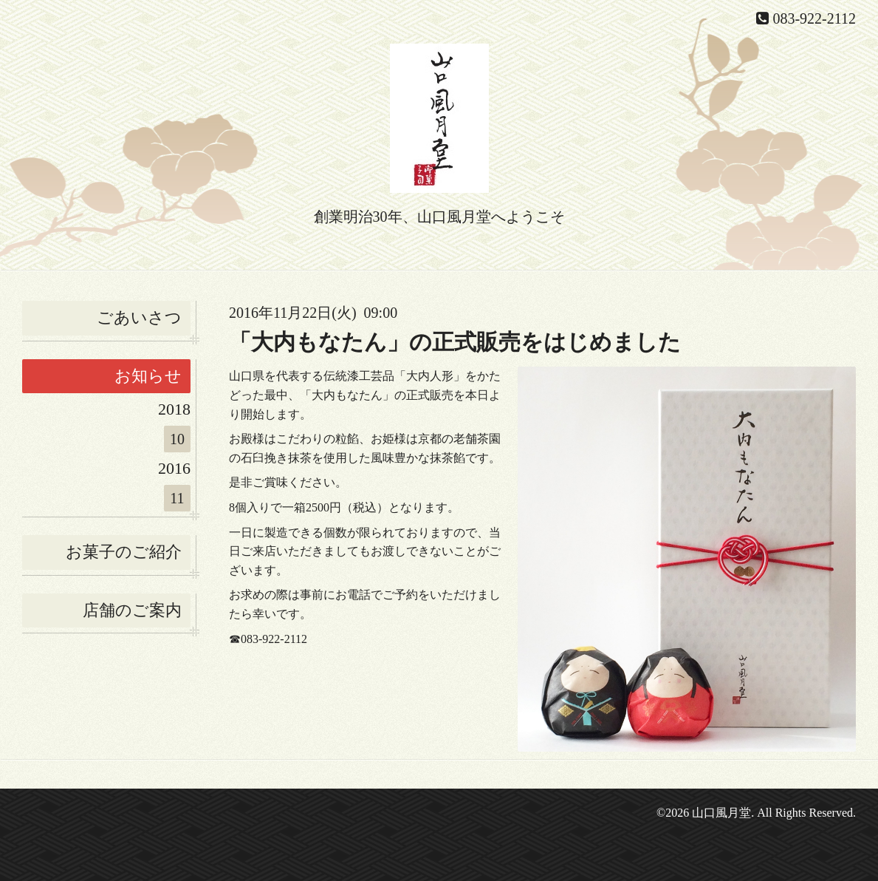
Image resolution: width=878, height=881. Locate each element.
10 (177, 439)
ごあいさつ (139, 317)
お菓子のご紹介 (124, 551)
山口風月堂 (721, 812)
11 (177, 498)
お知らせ (148, 376)
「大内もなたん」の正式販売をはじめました (455, 342)
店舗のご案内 (132, 610)
